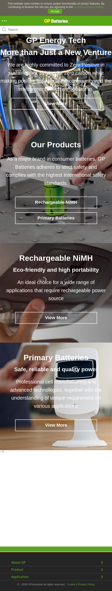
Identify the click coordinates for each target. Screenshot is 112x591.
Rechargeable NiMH (56, 202)
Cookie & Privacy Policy (88, 7)
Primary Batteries (55, 217)
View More (56, 103)
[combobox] (56, 30)
